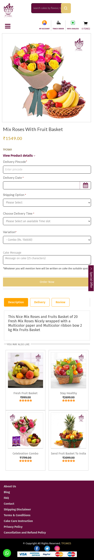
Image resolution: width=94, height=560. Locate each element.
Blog (7, 492)
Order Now (47, 282)
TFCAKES (66, 543)
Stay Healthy (68, 393)
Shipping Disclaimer (17, 509)
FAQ (6, 498)
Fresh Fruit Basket (25, 393)
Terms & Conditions (17, 515)
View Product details (19, 155)
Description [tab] (16, 302)
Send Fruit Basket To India (68, 453)
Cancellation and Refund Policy (25, 532)
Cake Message (12, 252)
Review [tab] (60, 302)
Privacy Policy (13, 527)
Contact (9, 503)
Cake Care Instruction (18, 521)
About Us (10, 486)
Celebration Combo (25, 453)
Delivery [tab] (39, 302)
